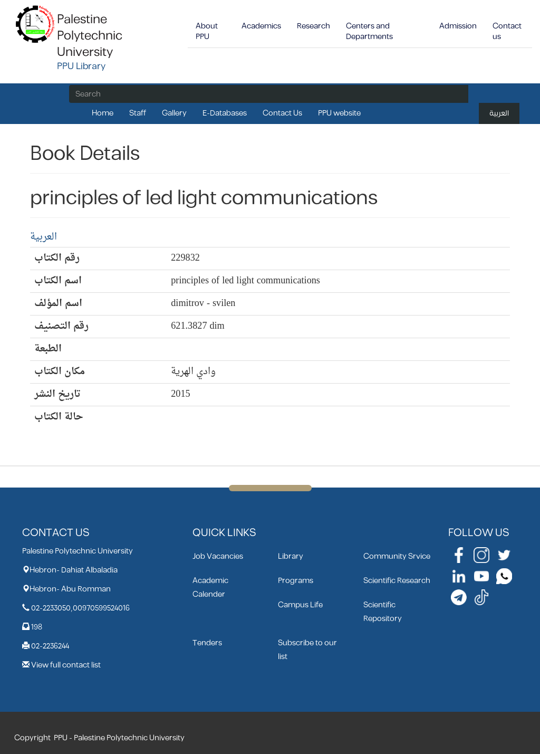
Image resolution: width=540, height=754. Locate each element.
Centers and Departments (369, 31)
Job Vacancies (217, 556)
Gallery (174, 113)
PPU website (339, 113)
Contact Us (282, 113)
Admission (458, 26)
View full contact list (66, 665)
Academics (261, 26)
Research (313, 26)
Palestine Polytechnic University (89, 36)
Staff (137, 113)
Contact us (507, 31)
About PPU (207, 31)
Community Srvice (396, 556)
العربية (499, 113)
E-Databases (224, 113)
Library (290, 556)
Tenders (207, 643)
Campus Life (300, 605)
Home (102, 113)
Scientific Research (396, 581)
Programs (295, 581)
